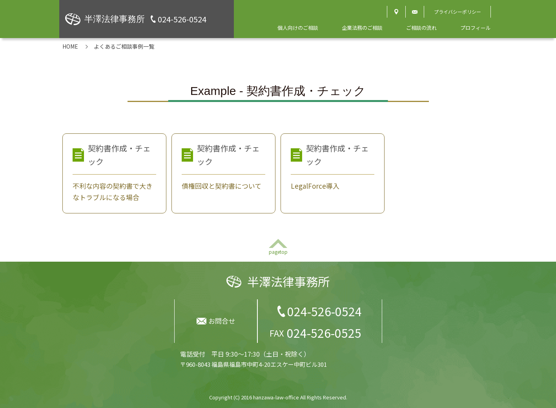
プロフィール (475, 27)
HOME (70, 46)
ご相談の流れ (421, 27)
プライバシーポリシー (457, 11)
